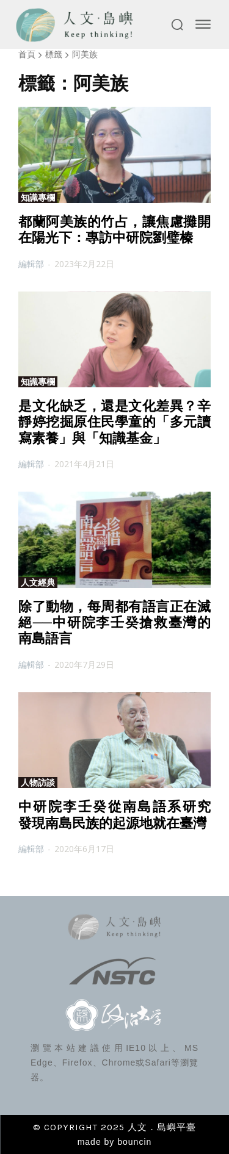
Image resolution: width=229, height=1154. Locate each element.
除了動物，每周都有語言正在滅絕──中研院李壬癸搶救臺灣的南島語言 (114, 623)
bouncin (134, 1142)
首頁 (26, 54)
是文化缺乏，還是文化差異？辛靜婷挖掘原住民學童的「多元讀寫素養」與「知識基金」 (114, 422)
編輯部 (31, 264)
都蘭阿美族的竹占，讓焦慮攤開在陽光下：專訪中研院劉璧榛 (114, 229)
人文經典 (38, 582)
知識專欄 (38, 197)
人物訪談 (38, 782)
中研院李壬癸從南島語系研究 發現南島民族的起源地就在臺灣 (121, 814)
